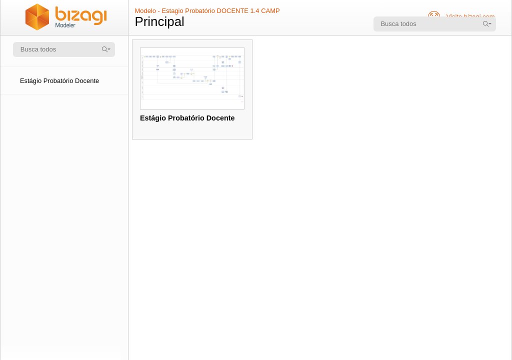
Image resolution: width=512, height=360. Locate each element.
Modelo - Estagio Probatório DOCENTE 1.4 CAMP (207, 10)
